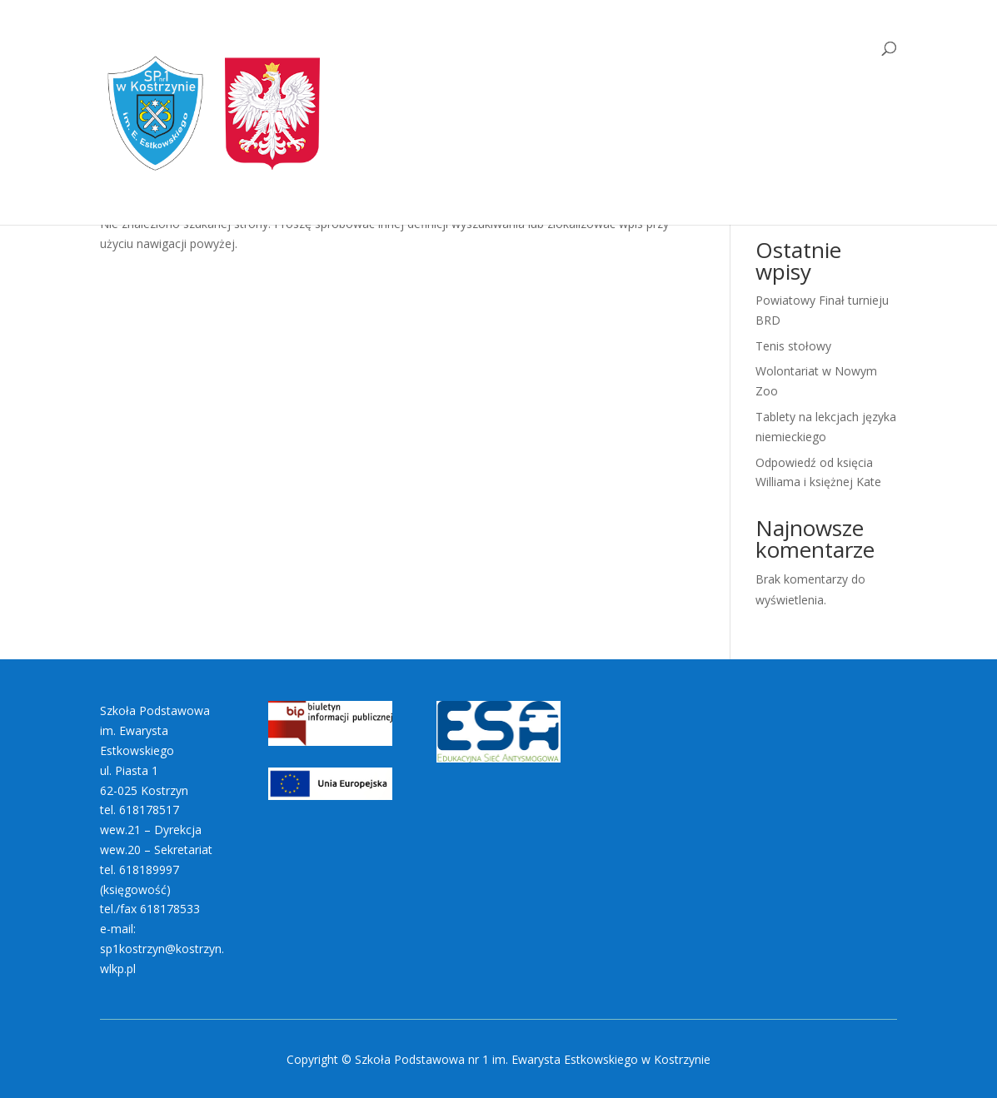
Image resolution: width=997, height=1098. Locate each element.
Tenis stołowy (793, 346)
